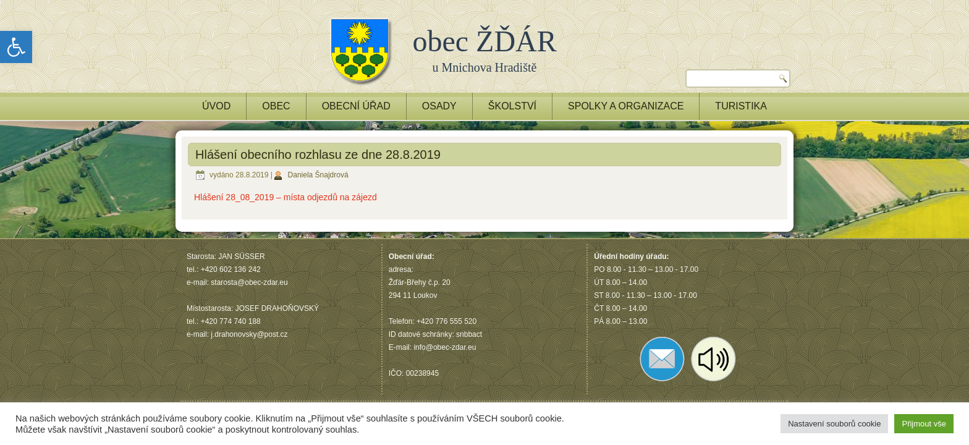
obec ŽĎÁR (485, 41)
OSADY (439, 106)
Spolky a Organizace (625, 106)
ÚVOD (216, 106)
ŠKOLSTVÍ (512, 106)
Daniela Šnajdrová (318, 175)
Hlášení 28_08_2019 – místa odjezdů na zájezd (285, 197)
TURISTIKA (741, 106)
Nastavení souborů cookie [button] (834, 423)
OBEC (276, 106)
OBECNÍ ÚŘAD (356, 106)
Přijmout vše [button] (924, 423)
